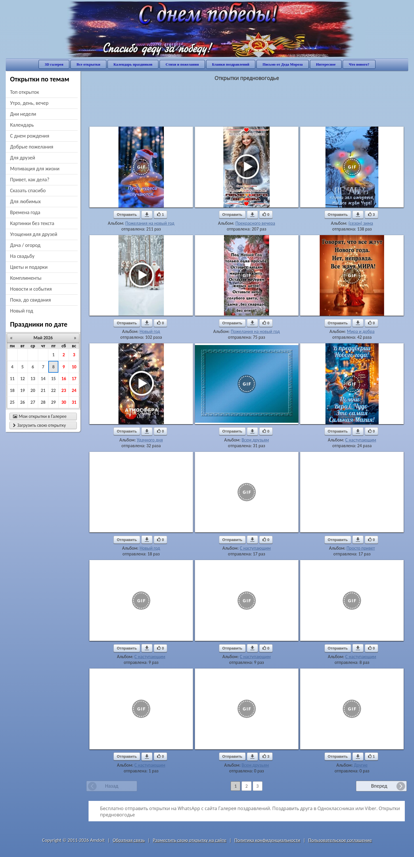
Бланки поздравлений (231, 64)
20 (32, 390)
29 (53, 402)
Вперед (379, 786)
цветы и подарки (28, 267)
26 (22, 402)
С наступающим (360, 440)
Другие (361, 765)
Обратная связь (129, 840)
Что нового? (359, 64)
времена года (25, 212)
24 (74, 390)
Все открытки (88, 64)
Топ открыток (24, 92)
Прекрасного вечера (255, 223)
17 (74, 378)
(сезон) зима (360, 223)
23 (64, 390)
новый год (21, 311)
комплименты (25, 278)
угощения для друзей (33, 234)
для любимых (25, 201)
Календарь (22, 125)
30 (64, 402)
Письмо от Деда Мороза (282, 64)
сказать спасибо (28, 190)
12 (22, 378)
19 (22, 390)
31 (74, 402)
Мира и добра (361, 331)
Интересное (326, 64)
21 (43, 390)
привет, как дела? (29, 179)
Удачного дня (150, 440)
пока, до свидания (30, 300)
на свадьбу (22, 256)
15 (53, 378)
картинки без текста (32, 223)
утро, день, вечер (29, 103)
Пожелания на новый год (150, 223)
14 (43, 378)
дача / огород (25, 245)
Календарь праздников (133, 64)
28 (43, 402)
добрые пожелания (31, 147)
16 (64, 378)
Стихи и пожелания (182, 64)
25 (12, 402)
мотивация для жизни (35, 168)
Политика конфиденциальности (267, 840)
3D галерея (54, 64)
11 (12, 378)
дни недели (23, 114)
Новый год (149, 331)
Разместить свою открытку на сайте (189, 840)
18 (12, 390)
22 (53, 390)
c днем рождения (29, 136)
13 (32, 378)
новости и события (31, 289)
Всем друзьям (255, 440)
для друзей (22, 158)
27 (32, 402)
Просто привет (360, 548)
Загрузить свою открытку (39, 425)
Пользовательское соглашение (340, 840)
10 (74, 367)
